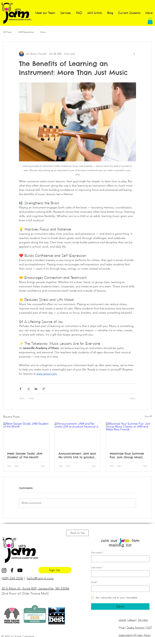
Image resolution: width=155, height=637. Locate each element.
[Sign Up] (54, 570)
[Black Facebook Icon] (12, 570)
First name (97, 552)
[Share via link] (43, 388)
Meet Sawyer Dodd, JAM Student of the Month (24, 455)
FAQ (149, 628)
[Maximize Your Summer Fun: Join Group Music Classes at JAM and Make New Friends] (129, 435)
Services (143, 620)
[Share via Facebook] (20, 388)
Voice (43, 32)
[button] (150, 21)
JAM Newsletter (26, 32)
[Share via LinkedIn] (35, 388)
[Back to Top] (77, 533)
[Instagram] (4, 570)
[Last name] (119, 573)
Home (122, 620)
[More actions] (134, 54)
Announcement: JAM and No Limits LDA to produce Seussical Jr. (77, 455)
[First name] (119, 559)
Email (94, 582)
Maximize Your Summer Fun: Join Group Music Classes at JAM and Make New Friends (128, 455)
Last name (97, 567)
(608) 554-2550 (12, 578)
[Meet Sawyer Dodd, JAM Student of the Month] (26, 435)
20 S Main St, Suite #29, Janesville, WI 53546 (35, 588)
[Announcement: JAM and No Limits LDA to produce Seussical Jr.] (77, 435)
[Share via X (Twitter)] (28, 388)
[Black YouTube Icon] (20, 570)
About (131, 620)
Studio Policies (136, 628)
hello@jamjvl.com (40, 578)
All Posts (7, 32)
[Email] (119, 588)
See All (148, 416)
